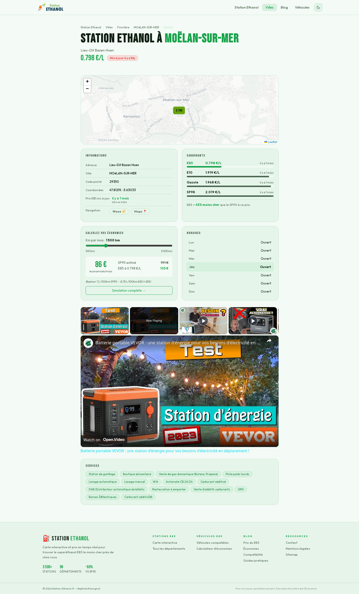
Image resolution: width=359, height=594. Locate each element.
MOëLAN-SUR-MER (146, 27)
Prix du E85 (251, 542)
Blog (284, 7)
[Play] (203, 320)
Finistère (123, 27)
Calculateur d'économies (214, 548)
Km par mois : (103, 240)
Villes (270, 7)
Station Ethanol (246, 7)
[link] (88, 343)
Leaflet (270, 142)
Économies (251, 548)
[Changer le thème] (318, 7)
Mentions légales (298, 548)
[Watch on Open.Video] (104, 439)
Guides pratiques (255, 560)
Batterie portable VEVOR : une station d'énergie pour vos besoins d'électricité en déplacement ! (178, 342)
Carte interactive (164, 542)
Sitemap (292, 554)
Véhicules (302, 7)
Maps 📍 (140, 211)
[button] (179, 110)
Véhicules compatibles (213, 542)
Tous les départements (168, 548)
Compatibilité (253, 554)
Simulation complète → (129, 290)
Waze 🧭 (119, 211)
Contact (291, 542)
